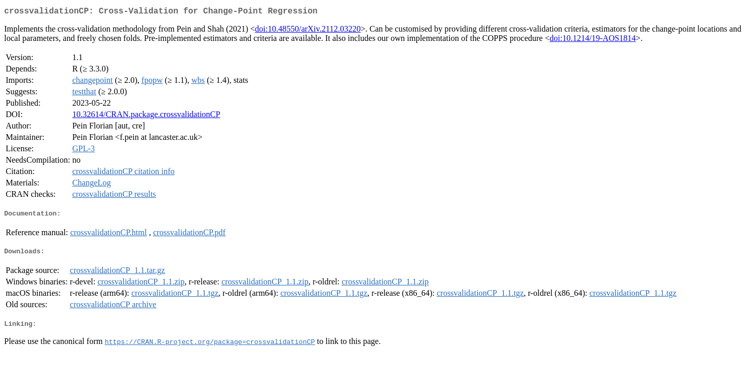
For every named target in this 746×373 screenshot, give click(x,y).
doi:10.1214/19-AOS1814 (593, 40)
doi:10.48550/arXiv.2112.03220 (308, 30)
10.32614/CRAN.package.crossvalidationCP (146, 116)
